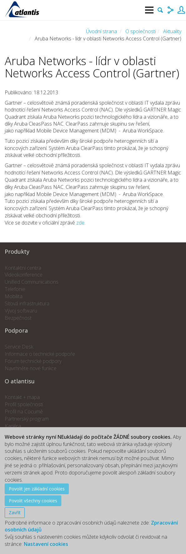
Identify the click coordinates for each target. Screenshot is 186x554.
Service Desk (19, 346)
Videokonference (24, 274)
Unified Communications (31, 281)
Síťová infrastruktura (27, 303)
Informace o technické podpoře (40, 353)
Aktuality (172, 31)
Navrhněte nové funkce (31, 368)
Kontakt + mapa (22, 397)
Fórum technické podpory (33, 361)
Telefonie (15, 289)
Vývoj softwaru (21, 310)
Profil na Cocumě (24, 411)
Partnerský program (27, 418)
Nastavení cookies (46, 544)
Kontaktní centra (23, 267)
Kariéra (13, 425)
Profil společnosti (24, 404)
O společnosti (140, 31)
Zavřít (15, 512)
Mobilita (14, 296)
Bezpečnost (18, 317)
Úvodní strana (101, 31)
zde (80, 222)
